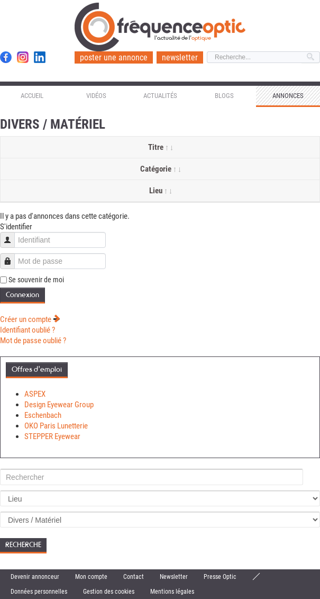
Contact (133, 576)
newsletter (180, 57)
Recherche (23, 544)
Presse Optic (220, 576)
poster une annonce (114, 57)
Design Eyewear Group (59, 404)
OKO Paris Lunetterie (56, 426)
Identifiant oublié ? (27, 330)
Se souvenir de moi (36, 279)
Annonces (288, 96)
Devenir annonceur (35, 576)
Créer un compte (30, 319)
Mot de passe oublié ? (33, 340)
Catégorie (160, 169)
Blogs (224, 96)
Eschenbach (42, 415)
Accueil (32, 96)
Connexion (22, 294)
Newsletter (174, 576)
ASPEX (34, 394)
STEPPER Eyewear (52, 436)
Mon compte (91, 576)
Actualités (160, 96)
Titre (160, 147)
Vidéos (96, 96)
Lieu (160, 190)
